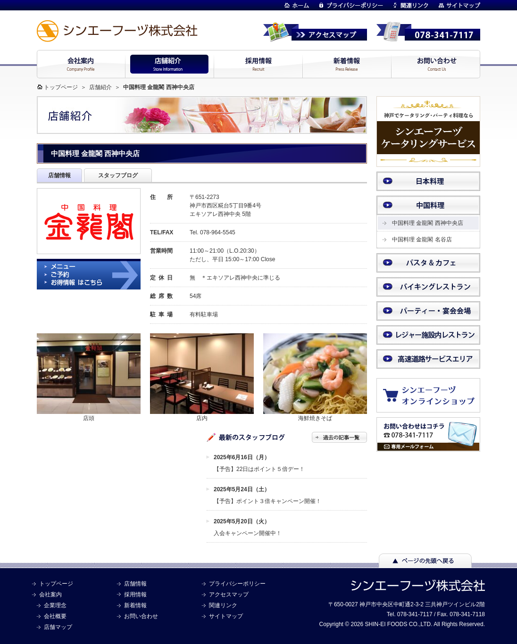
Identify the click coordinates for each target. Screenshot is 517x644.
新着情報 (135, 605)
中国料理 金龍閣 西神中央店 (427, 223)
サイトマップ (226, 616)
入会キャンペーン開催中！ (248, 533)
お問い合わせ (141, 616)
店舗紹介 (100, 87)
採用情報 (135, 594)
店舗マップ (58, 627)
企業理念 (55, 605)
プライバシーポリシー (237, 583)
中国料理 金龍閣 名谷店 (422, 239)
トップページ (61, 87)
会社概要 (55, 616)
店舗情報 (135, 583)
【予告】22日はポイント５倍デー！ (259, 469)
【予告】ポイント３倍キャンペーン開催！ (267, 501)
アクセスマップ (229, 594)
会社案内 (50, 594)
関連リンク (223, 605)
